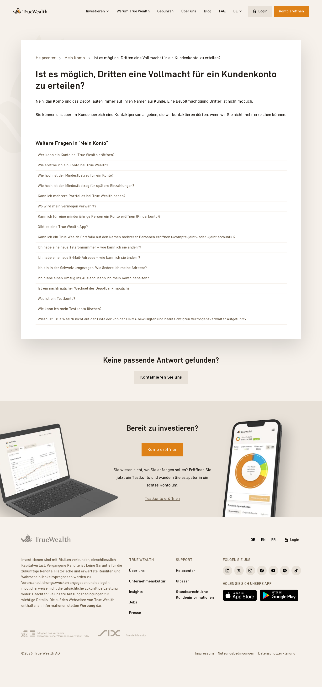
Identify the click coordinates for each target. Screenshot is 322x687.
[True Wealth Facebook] (262, 570)
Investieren (97, 11)
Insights (136, 592)
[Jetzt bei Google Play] (279, 595)
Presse (135, 613)
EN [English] (263, 540)
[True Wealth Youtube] (273, 570)
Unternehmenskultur (147, 581)
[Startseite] (30, 11)
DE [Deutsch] (253, 540)
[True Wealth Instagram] (250, 570)
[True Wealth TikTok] (296, 570)
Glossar (182, 581)
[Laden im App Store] (240, 595)
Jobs (133, 602)
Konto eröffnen (291, 11)
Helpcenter (185, 571)
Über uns (188, 11)
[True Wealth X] (239, 570)
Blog (207, 11)
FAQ (222, 11)
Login (260, 11)
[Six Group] (122, 633)
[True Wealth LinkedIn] (227, 570)
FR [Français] (273, 540)
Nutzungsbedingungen (85, 594)
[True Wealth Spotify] (285, 570)
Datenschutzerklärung (276, 653)
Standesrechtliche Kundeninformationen (195, 595)
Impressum (204, 653)
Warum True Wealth (133, 11)
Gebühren (165, 11)
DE (237, 11)
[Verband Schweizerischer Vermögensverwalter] (55, 633)
